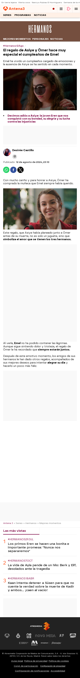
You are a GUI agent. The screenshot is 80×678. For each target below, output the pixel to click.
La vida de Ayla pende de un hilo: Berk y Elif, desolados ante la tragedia (42, 567)
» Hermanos (30, 523)
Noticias (40, 15)
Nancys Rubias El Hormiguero (47, 2)
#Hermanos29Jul (21, 539)
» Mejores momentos (49, 523)
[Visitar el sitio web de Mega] (51, 635)
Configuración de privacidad (52, 666)
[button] (76, 9)
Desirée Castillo (23, 150)
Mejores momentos (17, 39)
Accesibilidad (58, 671)
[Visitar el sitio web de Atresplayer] (45, 643)
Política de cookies (59, 661)
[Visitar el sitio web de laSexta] (18, 635)
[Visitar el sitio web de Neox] (29, 635)
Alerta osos (24, 2)
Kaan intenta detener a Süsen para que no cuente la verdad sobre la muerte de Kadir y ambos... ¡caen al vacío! (41, 586)
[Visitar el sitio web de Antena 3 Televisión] (7, 635)
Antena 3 (8, 523)
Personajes (40, 39)
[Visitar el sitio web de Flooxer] (56, 643)
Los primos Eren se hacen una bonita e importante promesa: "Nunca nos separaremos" (38, 547)
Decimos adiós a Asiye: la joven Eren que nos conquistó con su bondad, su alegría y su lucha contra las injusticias (39, 118)
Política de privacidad (35, 661)
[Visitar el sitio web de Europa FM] (23, 643)
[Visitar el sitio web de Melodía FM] (34, 643)
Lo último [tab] (49, 531)
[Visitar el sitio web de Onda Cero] (73, 635)
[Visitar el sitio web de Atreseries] (62, 635)
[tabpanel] (40, 565)
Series (7, 15)
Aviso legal (17, 661)
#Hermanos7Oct (20, 560)
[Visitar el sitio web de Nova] (40, 635)
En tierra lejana (9, 2)
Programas (22, 15)
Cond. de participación (26, 666)
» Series (18, 523)
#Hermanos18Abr (21, 578)
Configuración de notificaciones (32, 671)
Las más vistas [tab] (14, 531)
